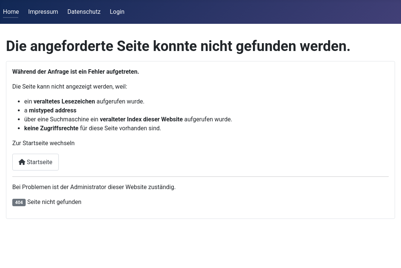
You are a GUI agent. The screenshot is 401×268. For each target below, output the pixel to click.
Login (117, 11)
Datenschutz (83, 11)
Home (11, 11)
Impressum (43, 11)
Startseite (35, 162)
